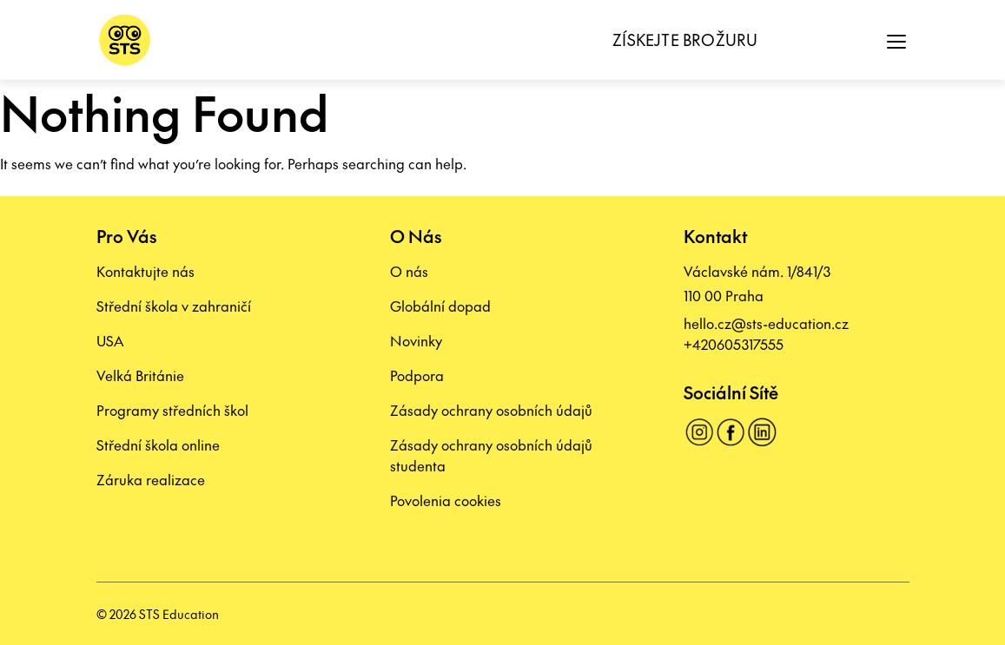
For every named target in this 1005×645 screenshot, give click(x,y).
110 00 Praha (724, 295)
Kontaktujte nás (145, 270)
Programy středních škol (172, 409)
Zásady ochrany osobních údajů (491, 409)
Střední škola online (158, 444)
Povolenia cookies (445, 500)
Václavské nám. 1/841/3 (757, 270)
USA (109, 340)
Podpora (417, 375)
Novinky (416, 340)
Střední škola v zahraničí (173, 305)
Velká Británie (140, 375)
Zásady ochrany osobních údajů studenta (491, 455)
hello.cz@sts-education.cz (766, 322)
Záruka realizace (150, 479)
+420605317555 (734, 343)
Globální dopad (440, 305)
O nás (409, 270)
